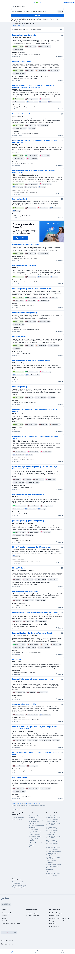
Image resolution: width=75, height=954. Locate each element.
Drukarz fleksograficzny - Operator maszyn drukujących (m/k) (35, 612)
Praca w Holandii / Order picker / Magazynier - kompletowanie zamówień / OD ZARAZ (34, 728)
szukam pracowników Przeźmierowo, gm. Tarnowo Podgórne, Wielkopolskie (53, 823)
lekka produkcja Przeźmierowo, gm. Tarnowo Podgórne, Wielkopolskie (53, 873)
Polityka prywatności (7, 944)
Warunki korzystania (7, 940)
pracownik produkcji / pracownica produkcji (28, 494)
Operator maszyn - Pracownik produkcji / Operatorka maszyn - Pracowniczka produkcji (35, 468)
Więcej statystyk (18, 25)
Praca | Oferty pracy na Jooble (11, 923)
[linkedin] (15, 932)
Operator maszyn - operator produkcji (26, 244)
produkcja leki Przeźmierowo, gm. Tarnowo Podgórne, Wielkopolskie (53, 853)
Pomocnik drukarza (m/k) (21, 61)
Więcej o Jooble (6, 913)
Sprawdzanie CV (54, 926)
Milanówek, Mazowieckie (35, 843)
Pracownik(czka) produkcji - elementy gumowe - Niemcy (33, 679)
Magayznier (16, 659)
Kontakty (4, 915)
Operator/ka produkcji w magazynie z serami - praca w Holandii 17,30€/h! (35, 437)
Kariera (4, 918)
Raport (59, 56)
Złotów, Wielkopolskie (34, 834)
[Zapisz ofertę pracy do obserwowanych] (62, 35)
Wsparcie (4, 921)
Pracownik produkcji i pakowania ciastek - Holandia (31, 360)
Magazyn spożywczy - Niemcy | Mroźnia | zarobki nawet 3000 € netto (35, 753)
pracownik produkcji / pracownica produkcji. (28, 521)
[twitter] (11, 932)
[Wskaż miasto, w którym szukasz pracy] (37, 11)
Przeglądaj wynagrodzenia (56, 921)
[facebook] (3, 932)
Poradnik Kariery (54, 915)
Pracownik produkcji (19, 199)
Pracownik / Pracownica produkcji (24, 312)
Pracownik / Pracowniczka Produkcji (25, 591)
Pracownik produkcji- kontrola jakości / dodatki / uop (31, 289)
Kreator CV (52, 923)
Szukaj (37, 16)
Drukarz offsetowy (19, 336)
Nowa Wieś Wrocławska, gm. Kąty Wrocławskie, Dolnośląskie (36, 821)
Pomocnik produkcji (19, 778)
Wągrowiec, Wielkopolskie (36, 832)
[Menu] (2, 2)
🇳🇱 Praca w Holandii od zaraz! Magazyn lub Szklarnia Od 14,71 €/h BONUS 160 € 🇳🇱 (34, 141)
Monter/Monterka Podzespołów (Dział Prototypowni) (31, 547)
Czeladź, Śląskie (33, 829)
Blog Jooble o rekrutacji (32, 915)
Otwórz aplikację (68, 2)
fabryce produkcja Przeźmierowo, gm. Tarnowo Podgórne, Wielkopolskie (53, 842)
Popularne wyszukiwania (20, 810)
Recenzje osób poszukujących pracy (59, 918)
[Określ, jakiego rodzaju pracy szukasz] (37, 7)
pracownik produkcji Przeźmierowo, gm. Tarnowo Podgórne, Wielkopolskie (53, 817)
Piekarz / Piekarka (18, 568)
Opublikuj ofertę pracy (32, 913)
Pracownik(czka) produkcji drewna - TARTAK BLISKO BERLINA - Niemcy (35, 410)
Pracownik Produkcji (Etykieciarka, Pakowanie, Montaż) (32, 633)
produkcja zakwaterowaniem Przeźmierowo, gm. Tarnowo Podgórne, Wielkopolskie (53, 847)
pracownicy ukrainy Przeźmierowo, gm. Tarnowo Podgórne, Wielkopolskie (53, 828)
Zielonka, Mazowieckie (35, 836)
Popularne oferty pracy (56, 913)
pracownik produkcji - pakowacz (24, 265)
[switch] (61, 29)
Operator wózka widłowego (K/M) (24, 704)
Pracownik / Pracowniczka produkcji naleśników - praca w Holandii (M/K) (33, 171)
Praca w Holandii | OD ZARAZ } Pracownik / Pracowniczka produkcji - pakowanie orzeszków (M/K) (33, 86)
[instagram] (7, 932)
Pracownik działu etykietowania (24, 35)
